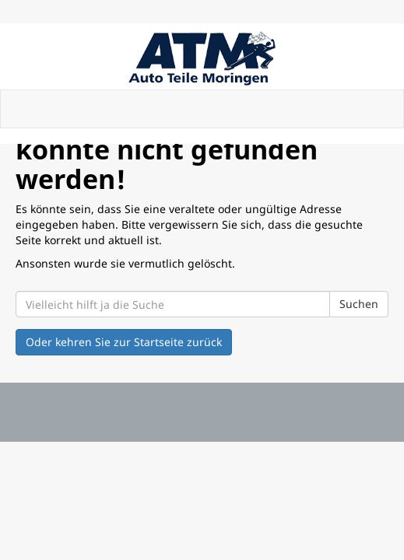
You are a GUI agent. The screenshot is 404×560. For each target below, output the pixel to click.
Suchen (358, 303)
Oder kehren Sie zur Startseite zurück (124, 341)
